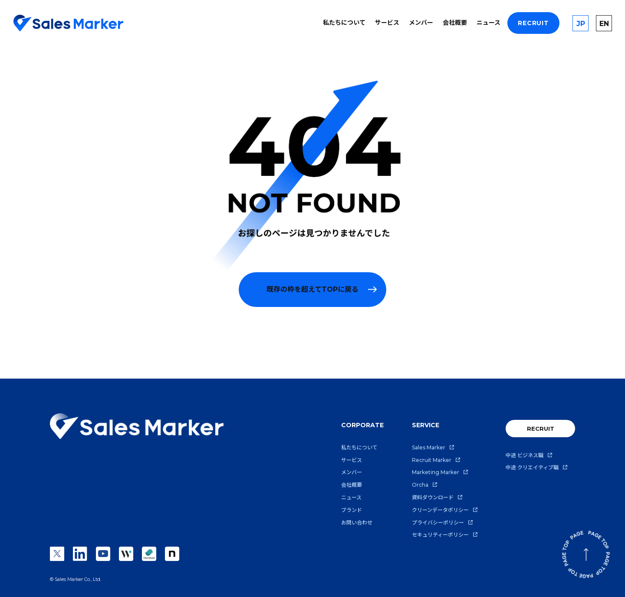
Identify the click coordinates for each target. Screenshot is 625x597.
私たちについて (344, 22)
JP (580, 24)
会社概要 (455, 22)
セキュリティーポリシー (440, 534)
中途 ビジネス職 (524, 455)
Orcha (420, 485)
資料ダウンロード (433, 497)
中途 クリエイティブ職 (532, 467)
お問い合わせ (356, 522)
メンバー (421, 22)
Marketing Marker (435, 472)
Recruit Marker (431, 460)
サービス (387, 22)
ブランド (351, 510)
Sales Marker (428, 447)
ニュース (488, 22)
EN (604, 24)
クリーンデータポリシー (440, 510)
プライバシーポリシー (438, 522)
